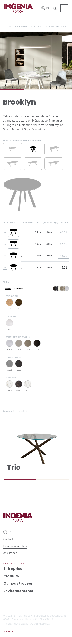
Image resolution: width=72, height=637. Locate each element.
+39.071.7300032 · (44, 619)
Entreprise (12, 568)
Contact (8, 539)
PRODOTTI (24, 26)
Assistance (10, 553)
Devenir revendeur (15, 546)
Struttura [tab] (18, 288)
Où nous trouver (18, 583)
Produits (11, 576)
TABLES (41, 26)
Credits (8, 631)
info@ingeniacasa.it (16, 623)
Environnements (18, 590)
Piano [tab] (8, 288)
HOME (9, 26)
